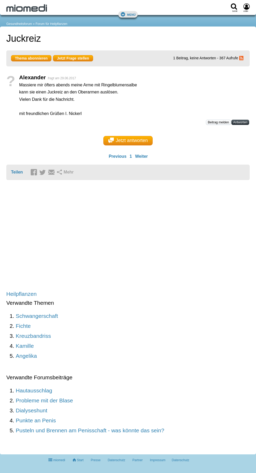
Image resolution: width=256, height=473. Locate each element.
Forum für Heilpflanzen (51, 24)
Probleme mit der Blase (44, 400)
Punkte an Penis (36, 420)
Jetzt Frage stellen (73, 58)
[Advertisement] (87, 236)
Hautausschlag (34, 390)
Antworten (240, 122)
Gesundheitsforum (19, 24)
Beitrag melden (218, 122)
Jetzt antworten (128, 140)
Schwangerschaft (37, 316)
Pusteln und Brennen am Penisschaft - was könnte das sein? (90, 430)
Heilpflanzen (21, 294)
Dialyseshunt (31, 410)
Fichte (23, 326)
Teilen (17, 172)
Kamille (25, 346)
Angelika (26, 356)
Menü (128, 14)
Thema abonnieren (31, 58)
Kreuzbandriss (33, 336)
